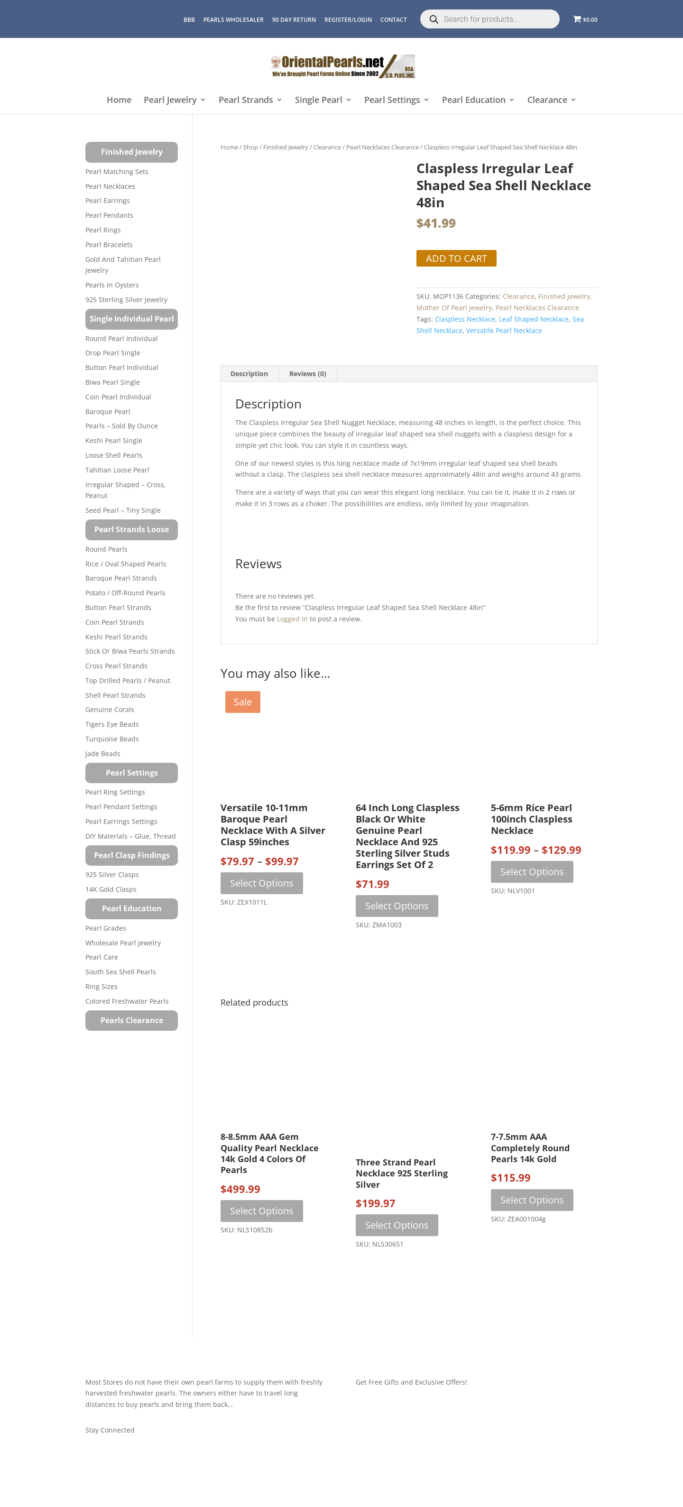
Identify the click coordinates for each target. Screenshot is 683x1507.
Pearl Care (101, 957)
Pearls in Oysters (112, 284)
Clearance (547, 100)
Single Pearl (318, 100)
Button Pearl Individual (121, 367)
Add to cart (456, 258)
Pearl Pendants (109, 215)
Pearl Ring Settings (115, 791)
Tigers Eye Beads (112, 724)
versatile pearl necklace (504, 330)
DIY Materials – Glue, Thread (130, 836)
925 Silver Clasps (112, 874)
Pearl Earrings (107, 200)
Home (119, 100)
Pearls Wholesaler (233, 20)
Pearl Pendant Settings (121, 806)
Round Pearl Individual (121, 338)
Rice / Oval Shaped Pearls (125, 563)
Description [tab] (249, 373)
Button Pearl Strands (118, 607)
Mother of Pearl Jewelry (454, 307)
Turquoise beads (112, 738)
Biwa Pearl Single (112, 382)
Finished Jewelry (285, 147)
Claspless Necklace (465, 319)
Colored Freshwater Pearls (127, 1001)
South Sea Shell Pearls (120, 971)
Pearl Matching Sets (116, 171)
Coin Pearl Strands (114, 622)
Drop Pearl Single (112, 352)
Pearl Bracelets (109, 244)
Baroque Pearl (107, 411)
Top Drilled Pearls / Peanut (127, 680)
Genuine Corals (109, 709)
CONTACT (393, 20)
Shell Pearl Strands (115, 695)
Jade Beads (102, 753)
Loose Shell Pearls (113, 455)
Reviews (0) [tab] (307, 373)
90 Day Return (294, 20)
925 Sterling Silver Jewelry (126, 299)
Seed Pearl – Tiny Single (123, 510)
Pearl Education (474, 100)
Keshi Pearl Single (113, 440)
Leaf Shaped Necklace (534, 319)
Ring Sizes (101, 986)
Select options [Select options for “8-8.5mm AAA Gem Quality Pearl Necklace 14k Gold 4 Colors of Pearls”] (262, 1210)
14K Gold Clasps (111, 889)
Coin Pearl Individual (118, 396)
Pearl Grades (105, 928)
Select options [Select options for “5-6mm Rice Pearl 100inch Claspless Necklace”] (532, 871)
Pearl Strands (246, 100)
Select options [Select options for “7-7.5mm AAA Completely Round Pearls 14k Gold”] (532, 1199)
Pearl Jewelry (170, 100)
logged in (292, 618)
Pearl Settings (392, 100)
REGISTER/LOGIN (348, 20)
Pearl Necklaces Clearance (382, 147)
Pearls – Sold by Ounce (121, 425)
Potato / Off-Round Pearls (125, 592)
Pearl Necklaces (110, 186)
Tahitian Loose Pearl (117, 469)
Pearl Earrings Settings (121, 821)
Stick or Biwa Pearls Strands (130, 651)
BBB (189, 20)
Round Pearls (106, 549)
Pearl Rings (103, 229)
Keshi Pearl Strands (116, 636)
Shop (250, 147)
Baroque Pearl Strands (121, 577)
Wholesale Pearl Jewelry (123, 942)
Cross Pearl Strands (116, 665)
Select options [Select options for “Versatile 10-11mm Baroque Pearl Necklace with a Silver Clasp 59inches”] (262, 883)
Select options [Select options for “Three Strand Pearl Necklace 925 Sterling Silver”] (397, 1225)
